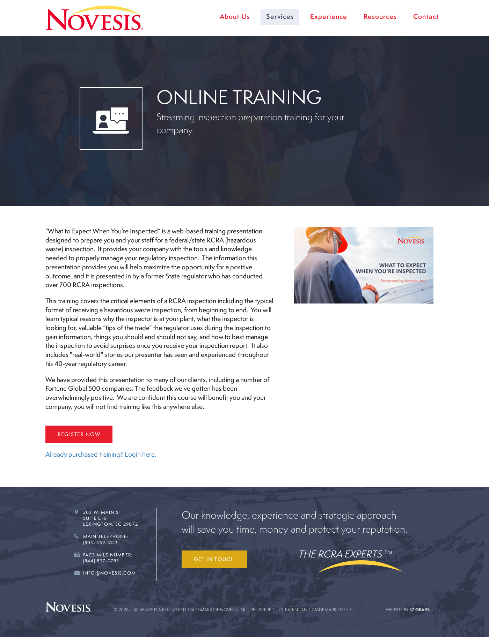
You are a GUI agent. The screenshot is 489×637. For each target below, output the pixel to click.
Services (280, 16)
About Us (235, 16)
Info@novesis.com (109, 573)
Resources (380, 16)
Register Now (79, 434)
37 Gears (419, 610)
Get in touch (214, 559)
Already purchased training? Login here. (100, 454)
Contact (426, 16)
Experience (328, 16)
